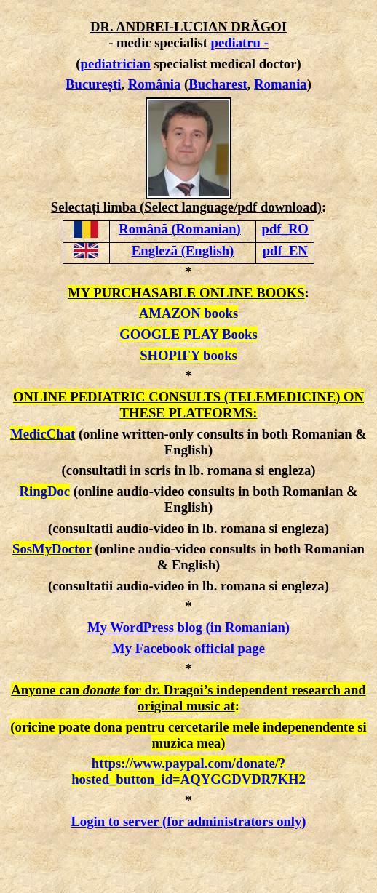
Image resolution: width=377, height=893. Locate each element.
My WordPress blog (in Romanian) (188, 627)
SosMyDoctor (51, 548)
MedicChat (42, 433)
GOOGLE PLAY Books (188, 334)
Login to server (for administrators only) (188, 821)
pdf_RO (285, 228)
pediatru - (240, 42)
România (154, 84)
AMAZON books (188, 313)
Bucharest (217, 84)
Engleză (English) (183, 250)
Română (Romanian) (179, 228)
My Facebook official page (188, 648)
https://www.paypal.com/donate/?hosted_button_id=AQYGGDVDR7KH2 (188, 771)
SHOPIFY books (188, 355)
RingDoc (45, 491)
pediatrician (116, 63)
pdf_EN (285, 250)
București (93, 84)
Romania (280, 84)
